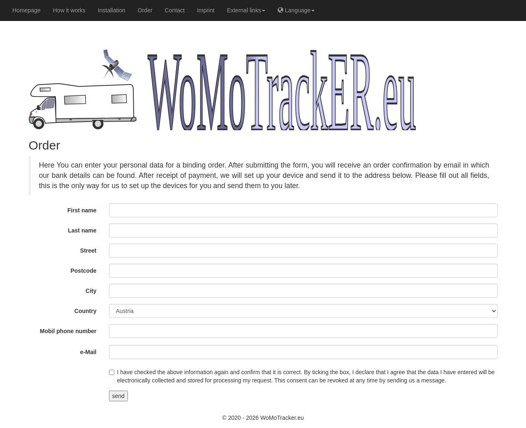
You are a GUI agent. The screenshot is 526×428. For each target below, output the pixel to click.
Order (145, 10)
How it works (69, 10)
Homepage (26, 10)
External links (246, 10)
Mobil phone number (68, 331)
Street (88, 250)
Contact (175, 10)
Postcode (83, 270)
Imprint (206, 10)
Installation (111, 10)
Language (296, 10)
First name (82, 210)
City (91, 291)
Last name (82, 230)
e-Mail (88, 352)
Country (85, 311)
